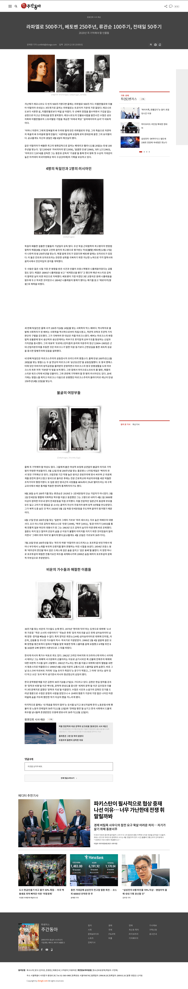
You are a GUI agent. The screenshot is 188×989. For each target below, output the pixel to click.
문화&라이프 (93, 934)
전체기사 (92, 942)
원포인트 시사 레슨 (35, 719)
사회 (90, 930)
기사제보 (153, 925)
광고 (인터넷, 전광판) (43, 970)
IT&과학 (111, 934)
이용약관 (72, 970)
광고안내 (153, 934)
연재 (131, 925)
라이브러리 (133, 934)
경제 (110, 925)
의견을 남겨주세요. (35, 766)
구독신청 (153, 930)
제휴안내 (56, 970)
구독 (50, 719)
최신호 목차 (134, 930)
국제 (110, 930)
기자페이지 (133, 938)
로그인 (177, 6)
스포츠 (91, 938)
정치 (90, 925)
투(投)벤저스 (129, 99)
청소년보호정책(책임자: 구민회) (105, 970)
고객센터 (64, 970)
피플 (110, 938)
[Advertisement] (62, 305)
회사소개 (30, 970)
